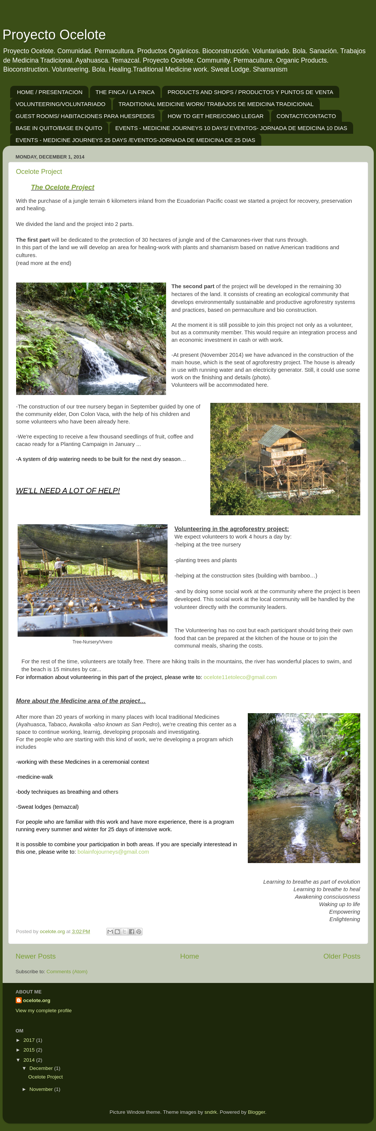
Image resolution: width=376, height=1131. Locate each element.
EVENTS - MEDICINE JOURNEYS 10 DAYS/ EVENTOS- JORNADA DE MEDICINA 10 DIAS (231, 128)
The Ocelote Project (62, 187)
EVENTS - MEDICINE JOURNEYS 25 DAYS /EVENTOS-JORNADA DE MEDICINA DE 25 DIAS (136, 140)
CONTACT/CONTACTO (306, 116)
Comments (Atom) (67, 971)
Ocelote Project (39, 171)
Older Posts (342, 956)
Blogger (256, 1112)
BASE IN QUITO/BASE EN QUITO (59, 128)
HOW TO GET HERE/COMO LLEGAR (216, 116)
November (42, 1089)
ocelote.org (37, 1000)
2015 (29, 1050)
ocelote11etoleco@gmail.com (240, 677)
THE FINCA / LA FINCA (125, 92)
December (42, 1068)
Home (189, 956)
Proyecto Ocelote (54, 34)
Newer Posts (36, 956)
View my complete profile (44, 1010)
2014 (29, 1060)
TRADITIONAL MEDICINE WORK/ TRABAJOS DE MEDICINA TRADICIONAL (216, 104)
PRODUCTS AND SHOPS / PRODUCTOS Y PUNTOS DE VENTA (250, 92)
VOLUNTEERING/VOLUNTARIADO (61, 104)
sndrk (211, 1112)
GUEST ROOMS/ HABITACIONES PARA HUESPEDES (85, 116)
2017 (29, 1040)
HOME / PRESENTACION (49, 92)
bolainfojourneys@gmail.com (113, 852)
